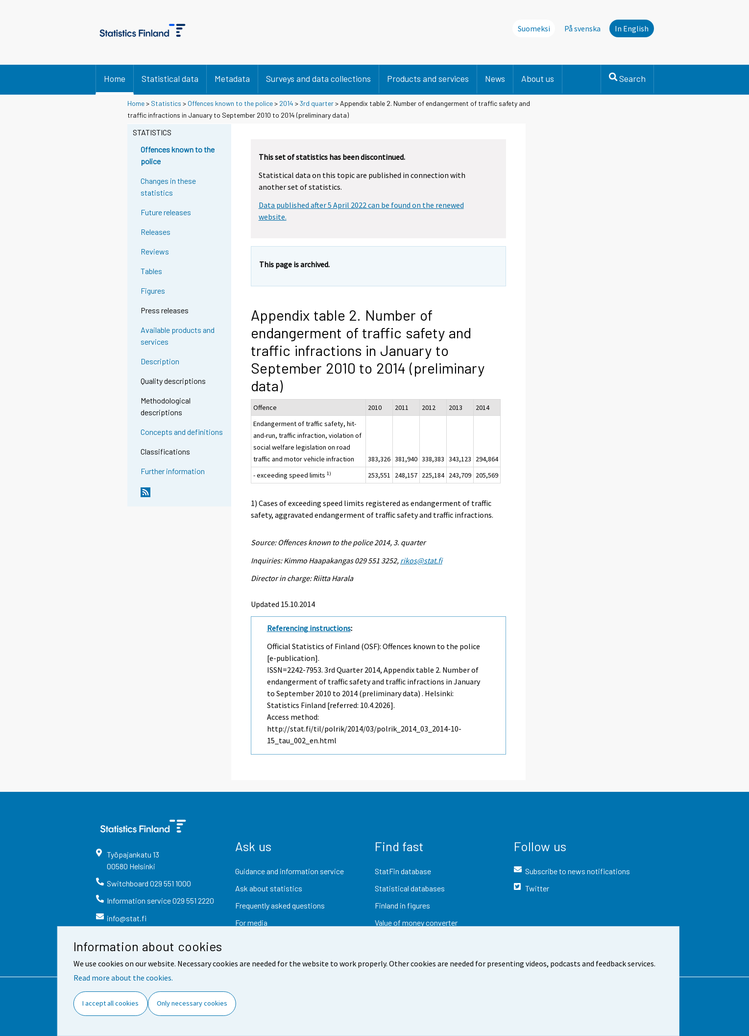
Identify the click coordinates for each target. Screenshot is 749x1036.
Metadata (232, 78)
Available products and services (178, 335)
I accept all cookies (110, 1003)
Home (114, 78)
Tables (151, 271)
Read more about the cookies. (123, 978)
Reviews (155, 251)
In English (632, 28)
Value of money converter (416, 922)
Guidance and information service (289, 871)
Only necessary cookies (192, 1003)
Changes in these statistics (168, 186)
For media (251, 922)
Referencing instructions (309, 628)
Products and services (428, 78)
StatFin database (403, 871)
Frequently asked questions (280, 905)
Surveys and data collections (318, 78)
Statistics (166, 103)
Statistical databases (410, 888)
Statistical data (170, 78)
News (495, 78)
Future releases (166, 212)
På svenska (582, 28)
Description (160, 361)
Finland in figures (402, 905)
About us (537, 78)
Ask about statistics (268, 888)
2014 (286, 103)
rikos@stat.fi (421, 560)
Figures (153, 290)
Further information (173, 471)
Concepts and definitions (182, 431)
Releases (155, 231)
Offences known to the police (230, 103)
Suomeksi (534, 28)
